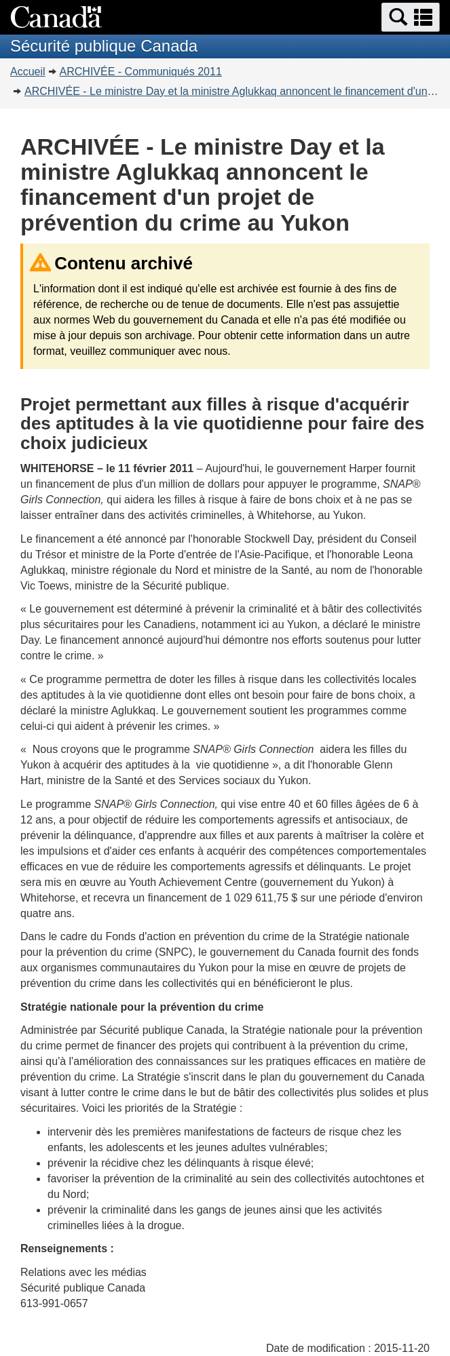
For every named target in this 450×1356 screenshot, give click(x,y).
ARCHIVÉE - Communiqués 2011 (141, 71)
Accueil (27, 71)
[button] (410, 17)
